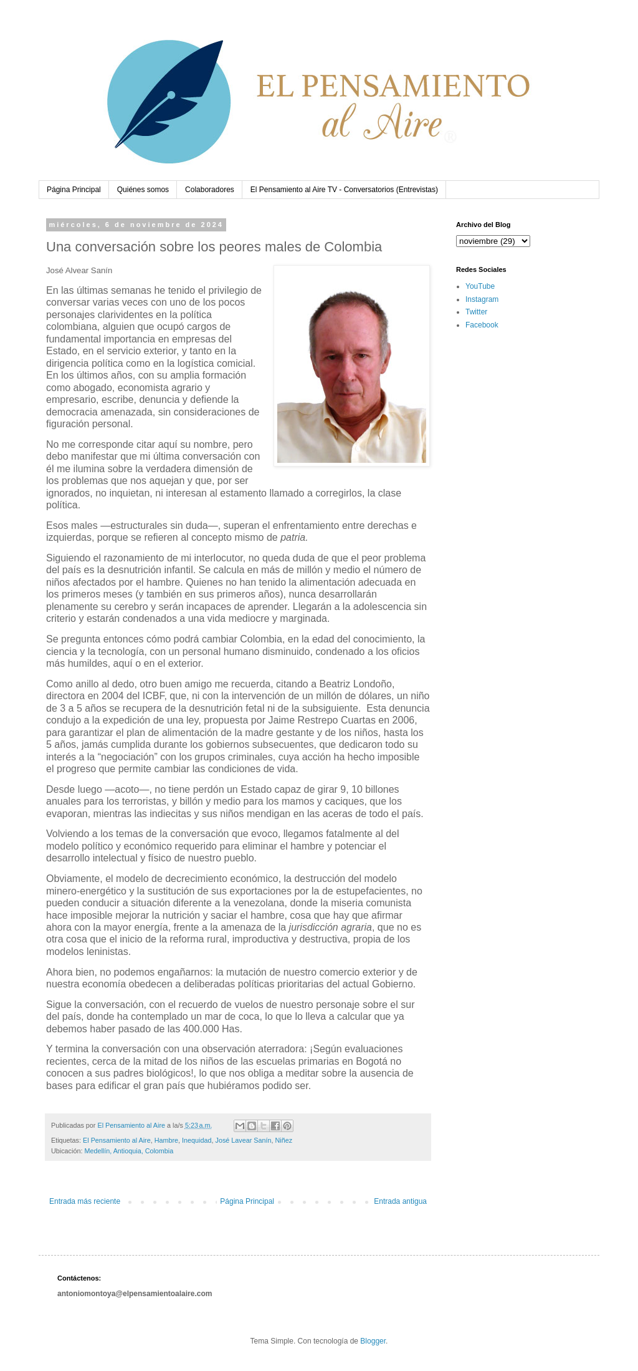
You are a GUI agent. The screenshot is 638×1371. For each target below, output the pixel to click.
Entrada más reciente (84, 1201)
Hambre (166, 1140)
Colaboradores (209, 189)
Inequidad (196, 1140)
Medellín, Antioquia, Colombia (128, 1151)
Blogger (373, 1341)
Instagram (481, 299)
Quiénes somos (143, 189)
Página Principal (74, 189)
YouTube (480, 286)
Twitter (476, 312)
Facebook (481, 325)
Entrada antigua (400, 1201)
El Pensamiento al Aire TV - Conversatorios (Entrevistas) (344, 189)
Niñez (284, 1140)
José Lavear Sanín (244, 1140)
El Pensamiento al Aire (117, 1140)
